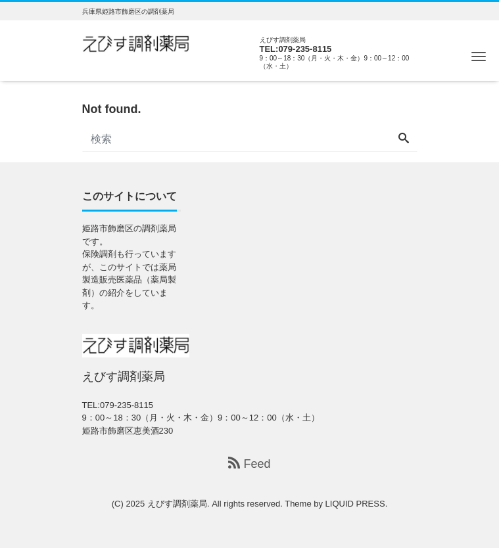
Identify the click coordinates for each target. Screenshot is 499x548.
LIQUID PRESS (355, 504)
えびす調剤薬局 (177, 504)
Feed (249, 463)
